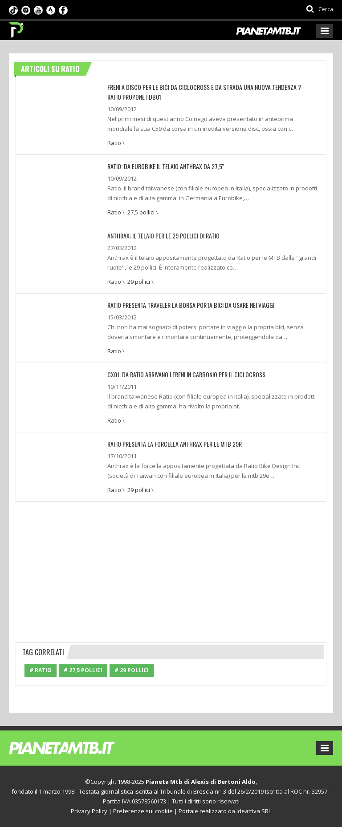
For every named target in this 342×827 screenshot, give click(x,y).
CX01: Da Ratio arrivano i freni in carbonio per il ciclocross (186, 374)
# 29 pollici (131, 670)
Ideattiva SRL (253, 811)
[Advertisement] (171, 570)
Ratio (114, 143)
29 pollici (138, 282)
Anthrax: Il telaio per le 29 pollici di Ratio (163, 235)
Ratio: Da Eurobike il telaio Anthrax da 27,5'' (165, 166)
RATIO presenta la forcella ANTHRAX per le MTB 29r (174, 443)
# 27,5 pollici (83, 670)
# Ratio (40, 670)
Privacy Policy (89, 811)
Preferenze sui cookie (143, 811)
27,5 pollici (141, 212)
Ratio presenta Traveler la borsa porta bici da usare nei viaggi (190, 305)
